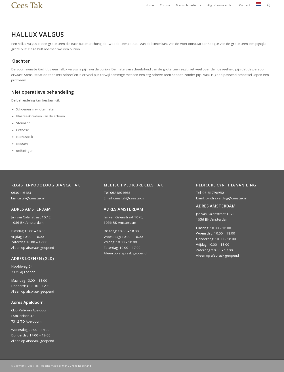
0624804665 (120, 192)
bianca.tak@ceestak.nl (27, 198)
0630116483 (21, 192)
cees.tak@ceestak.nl (128, 198)
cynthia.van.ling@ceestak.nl (226, 198)
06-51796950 (213, 192)
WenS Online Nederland (76, 365)
